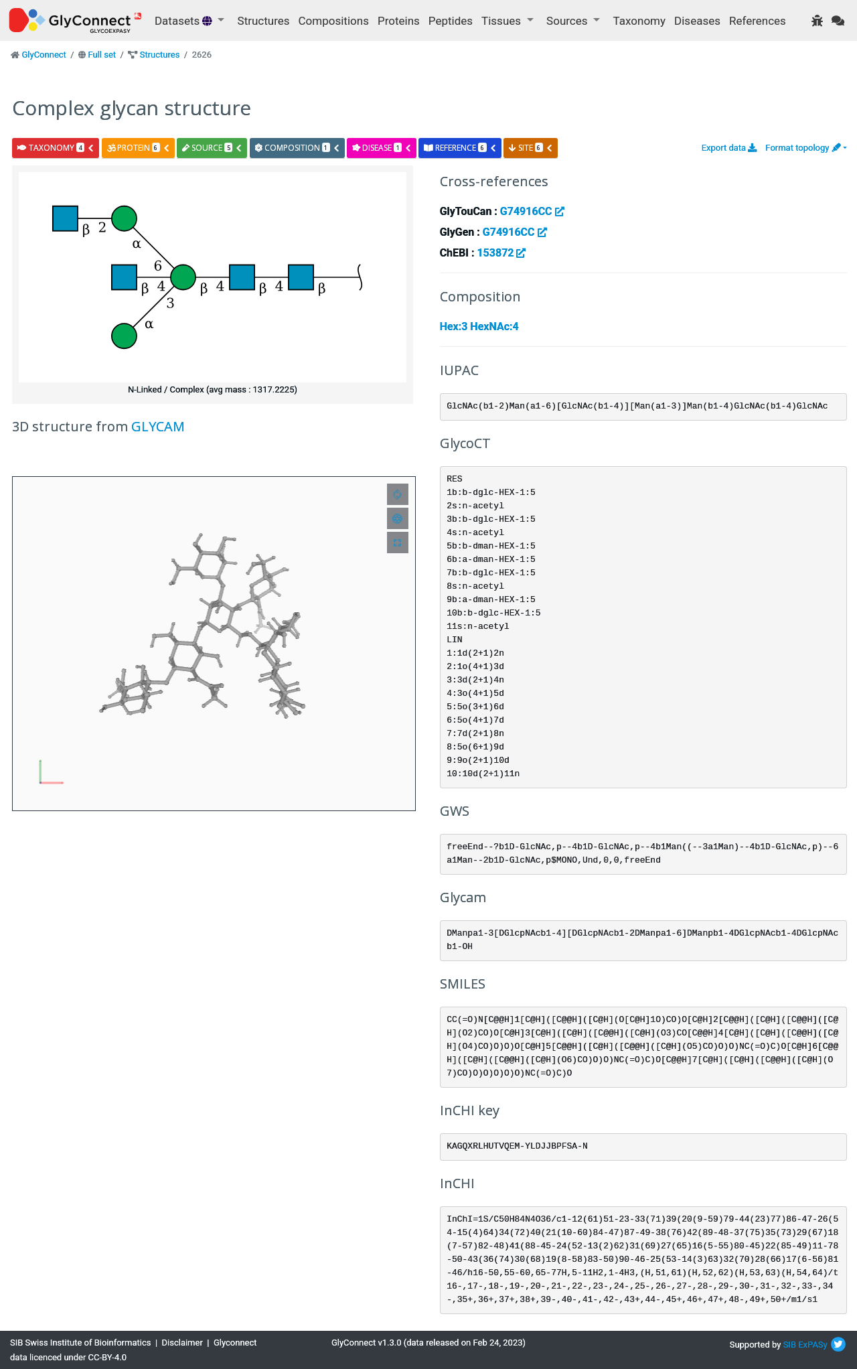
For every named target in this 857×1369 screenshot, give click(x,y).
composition (297, 147)
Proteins (399, 20)
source (212, 147)
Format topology (802, 148)
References (757, 20)
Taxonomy (639, 20)
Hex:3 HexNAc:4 (479, 326)
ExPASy (813, 1345)
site (531, 147)
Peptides (450, 20)
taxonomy (55, 147)
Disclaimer (182, 1343)
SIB (789, 1345)
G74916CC (532, 211)
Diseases (697, 20)
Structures (264, 20)
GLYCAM (158, 426)
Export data (729, 148)
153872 (501, 252)
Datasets (185, 20)
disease (382, 147)
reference (460, 147)
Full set (102, 55)
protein (138, 147)
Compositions (334, 20)
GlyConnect (43, 55)
